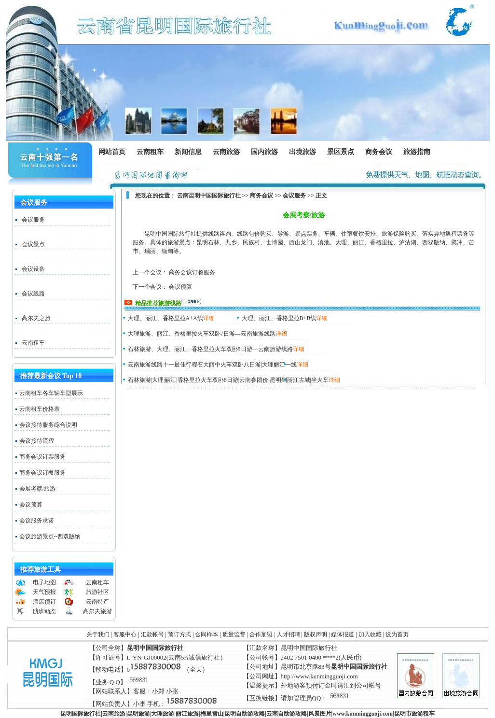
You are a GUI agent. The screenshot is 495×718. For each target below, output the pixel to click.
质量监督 (234, 634)
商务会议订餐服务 (42, 472)
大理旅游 (162, 713)
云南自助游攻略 (286, 713)
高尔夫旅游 (97, 611)
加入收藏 (370, 634)
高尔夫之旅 (36, 318)
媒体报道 (342, 634)
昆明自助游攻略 (244, 713)
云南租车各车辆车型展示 (51, 393)
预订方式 (179, 634)
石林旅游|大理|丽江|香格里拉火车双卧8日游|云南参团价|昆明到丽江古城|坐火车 (228, 380)
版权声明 (315, 634)
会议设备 (33, 269)
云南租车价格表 (39, 409)
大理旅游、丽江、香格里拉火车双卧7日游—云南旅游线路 (201, 333)
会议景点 (33, 244)
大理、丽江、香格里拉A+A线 (165, 318)
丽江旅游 (187, 713)
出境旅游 (304, 152)
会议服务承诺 (36, 520)
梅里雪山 (211, 713)
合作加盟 (261, 634)
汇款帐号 (152, 634)
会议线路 (33, 293)
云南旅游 (228, 152)
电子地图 (44, 582)
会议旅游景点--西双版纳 (50, 536)
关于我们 (98, 634)
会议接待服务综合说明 (48, 425)
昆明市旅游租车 (414, 713)
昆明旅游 (138, 713)
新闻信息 (190, 152)
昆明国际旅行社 (80, 713)
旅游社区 (97, 592)
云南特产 (97, 601)
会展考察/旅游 (37, 488)
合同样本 (206, 634)
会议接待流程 (36, 440)
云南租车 (150, 151)
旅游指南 (419, 152)
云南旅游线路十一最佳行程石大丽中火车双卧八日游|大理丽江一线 (212, 364)
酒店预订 (44, 601)
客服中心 (125, 634)
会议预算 (30, 504)
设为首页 (397, 634)
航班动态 (44, 611)
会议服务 (33, 219)
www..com (362, 713)
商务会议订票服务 (42, 456)
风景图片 (319, 713)
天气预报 (44, 592)
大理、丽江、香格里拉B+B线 (279, 318)
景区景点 (342, 152)
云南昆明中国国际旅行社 (209, 195)
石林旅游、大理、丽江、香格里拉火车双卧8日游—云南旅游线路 (210, 349)
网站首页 (111, 151)
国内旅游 (264, 152)
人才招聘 (288, 634)
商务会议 (378, 152)
